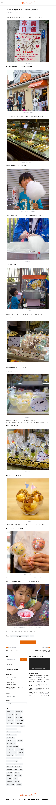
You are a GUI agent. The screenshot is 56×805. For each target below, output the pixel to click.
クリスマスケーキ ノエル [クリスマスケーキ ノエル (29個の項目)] (13, 732)
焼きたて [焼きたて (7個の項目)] (9, 775)
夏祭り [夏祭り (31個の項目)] (9, 769)
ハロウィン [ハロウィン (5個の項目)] (10, 749)
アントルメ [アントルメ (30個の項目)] (19, 720)
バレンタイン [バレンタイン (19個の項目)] (19, 749)
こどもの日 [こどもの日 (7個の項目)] (10, 714)
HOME (7, 799)
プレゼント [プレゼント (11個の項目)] (10, 755)
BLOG (18, 801)
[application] (39, 664)
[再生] (31, 668)
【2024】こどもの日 (11, 684)
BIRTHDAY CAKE (35, 799)
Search (23, 659)
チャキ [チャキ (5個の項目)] (20, 740)
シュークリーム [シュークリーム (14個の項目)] (11, 740)
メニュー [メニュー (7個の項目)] (18, 758)
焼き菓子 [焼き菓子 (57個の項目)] (18, 775)
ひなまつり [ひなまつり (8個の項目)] (10, 717)
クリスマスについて (15, 799)
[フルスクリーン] (48, 668)
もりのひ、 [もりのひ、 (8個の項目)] (19, 717)
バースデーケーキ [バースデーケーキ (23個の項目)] (11, 752)
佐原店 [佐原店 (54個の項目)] (19, 764)
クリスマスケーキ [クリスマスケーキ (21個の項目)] (11, 729)
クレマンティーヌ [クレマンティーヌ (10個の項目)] (11, 734)
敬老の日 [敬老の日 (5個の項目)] (9, 772)
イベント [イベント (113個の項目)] (10, 723)
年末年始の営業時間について (12, 677)
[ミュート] (46, 668)
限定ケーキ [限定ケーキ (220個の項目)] (10, 784)
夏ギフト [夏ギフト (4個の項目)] (18, 766)
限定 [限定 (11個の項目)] (17, 781)
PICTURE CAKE (26, 799)
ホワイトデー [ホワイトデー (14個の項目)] (19, 755)
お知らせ (19, 636)
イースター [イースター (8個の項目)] (19, 723)
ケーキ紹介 (26, 636)
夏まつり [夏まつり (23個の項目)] (10, 766)
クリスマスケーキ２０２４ (12, 679)
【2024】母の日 (10, 682)
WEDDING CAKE (26, 801)
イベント (13, 636)
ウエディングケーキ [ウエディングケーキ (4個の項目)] (12, 726)
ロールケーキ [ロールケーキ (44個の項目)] (11, 764)
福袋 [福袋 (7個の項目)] (15, 778)
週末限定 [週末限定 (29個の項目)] (10, 781)
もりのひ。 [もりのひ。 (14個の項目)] (10, 720)
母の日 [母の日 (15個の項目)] (17, 772)
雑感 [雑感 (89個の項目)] (19, 784)
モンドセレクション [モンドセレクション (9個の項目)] (12, 761)
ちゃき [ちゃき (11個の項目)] (18, 714)
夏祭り (32, 636)
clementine (39, 677)
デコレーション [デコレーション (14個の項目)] (11, 743)
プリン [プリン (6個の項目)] (21, 752)
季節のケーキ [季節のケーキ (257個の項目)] (18, 769)
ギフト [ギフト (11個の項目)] (21, 726)
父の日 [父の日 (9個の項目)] (9, 778)
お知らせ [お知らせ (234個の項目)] (10, 711)
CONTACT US (36, 801)
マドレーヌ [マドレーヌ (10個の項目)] (10, 758)
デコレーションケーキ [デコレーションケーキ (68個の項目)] (12, 746)
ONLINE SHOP (45, 799)
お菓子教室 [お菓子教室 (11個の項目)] (19, 711)
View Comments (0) (27, 642)
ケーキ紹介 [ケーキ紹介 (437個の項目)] (10, 737)
